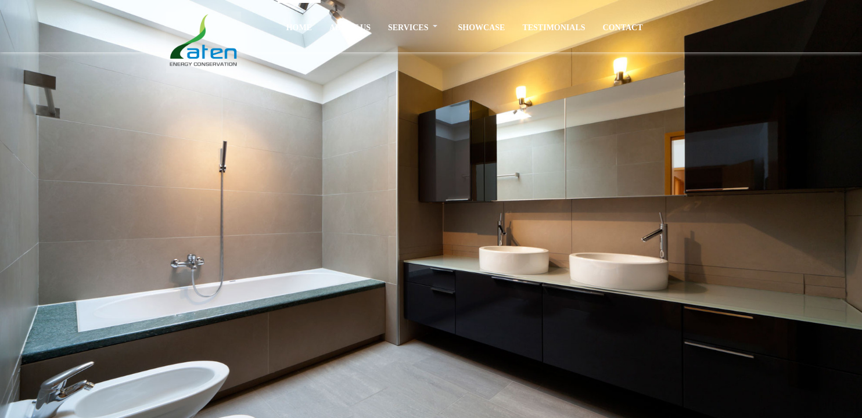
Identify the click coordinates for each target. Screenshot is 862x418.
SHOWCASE (481, 27)
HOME (299, 27)
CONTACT (623, 27)
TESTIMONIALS (553, 27)
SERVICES (408, 27)
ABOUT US (350, 27)
